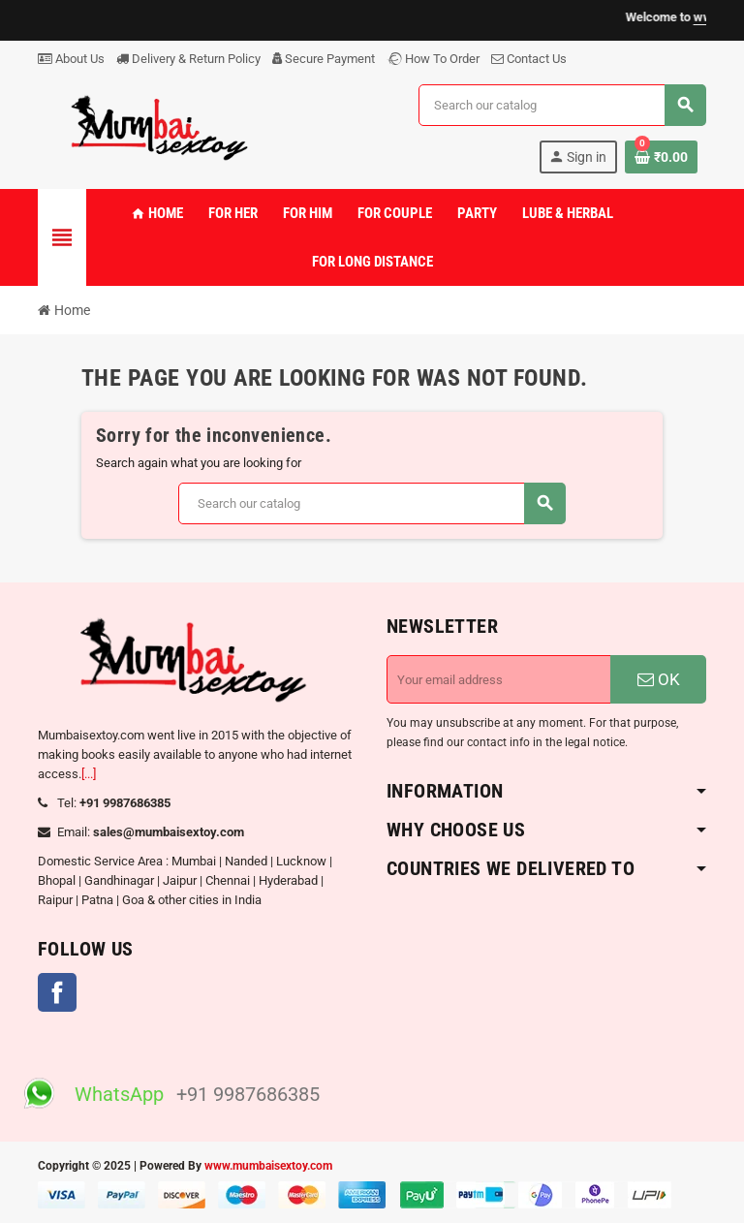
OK (658, 679)
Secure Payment (323, 58)
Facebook (57, 992)
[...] (88, 774)
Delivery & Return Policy (188, 58)
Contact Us (529, 58)
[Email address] (499, 679)
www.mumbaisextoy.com (268, 1166)
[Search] (561, 105)
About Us (71, 58)
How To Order (433, 58)
